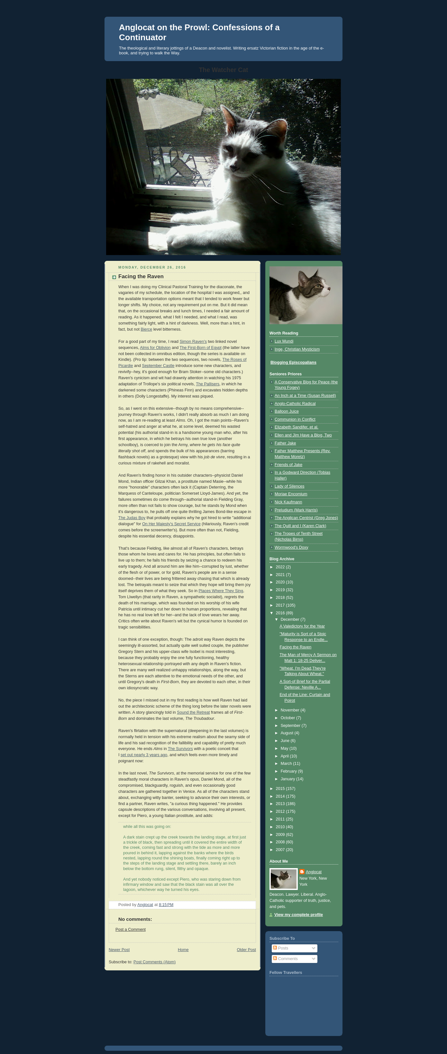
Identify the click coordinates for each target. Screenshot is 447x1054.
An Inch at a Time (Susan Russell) (305, 395)
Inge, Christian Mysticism (297, 349)
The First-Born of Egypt (200, 347)
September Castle (158, 365)
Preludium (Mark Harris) (296, 510)
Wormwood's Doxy (291, 547)
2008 (281, 842)
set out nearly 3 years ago (144, 755)
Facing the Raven (296, 647)
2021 (281, 575)
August (288, 733)
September (291, 725)
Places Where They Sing (221, 591)
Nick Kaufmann (288, 502)
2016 (281, 613)
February (289, 771)
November (291, 710)
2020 (281, 582)
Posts (280, 948)
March (287, 763)
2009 (281, 834)
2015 (281, 788)
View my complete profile (298, 914)
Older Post (246, 950)
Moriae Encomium (291, 494)
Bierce (146, 329)
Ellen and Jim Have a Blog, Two (303, 435)
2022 (281, 567)
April (285, 756)
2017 (281, 605)
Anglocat (314, 872)
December (291, 619)
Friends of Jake (288, 465)
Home (183, 950)
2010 (281, 827)
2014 (281, 796)
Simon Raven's (193, 341)
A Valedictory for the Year (302, 626)
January (288, 779)
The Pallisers (207, 384)
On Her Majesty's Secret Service (171, 524)
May (285, 748)
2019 (281, 590)
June (286, 740)
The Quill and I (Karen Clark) (300, 526)
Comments (285, 959)
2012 (281, 811)
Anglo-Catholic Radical (295, 403)
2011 (281, 819)
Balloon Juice (287, 411)
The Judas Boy (131, 518)
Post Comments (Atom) (154, 962)
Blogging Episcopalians (293, 362)
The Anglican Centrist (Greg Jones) (306, 518)
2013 (281, 804)
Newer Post (119, 950)
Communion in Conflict (295, 419)
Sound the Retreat (193, 712)
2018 (281, 597)
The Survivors (180, 749)
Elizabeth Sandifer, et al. (296, 427)
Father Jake (285, 443)
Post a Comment (130, 929)
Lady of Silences (290, 486)
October (288, 718)
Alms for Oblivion (155, 347)
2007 (281, 850)
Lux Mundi (284, 341)
